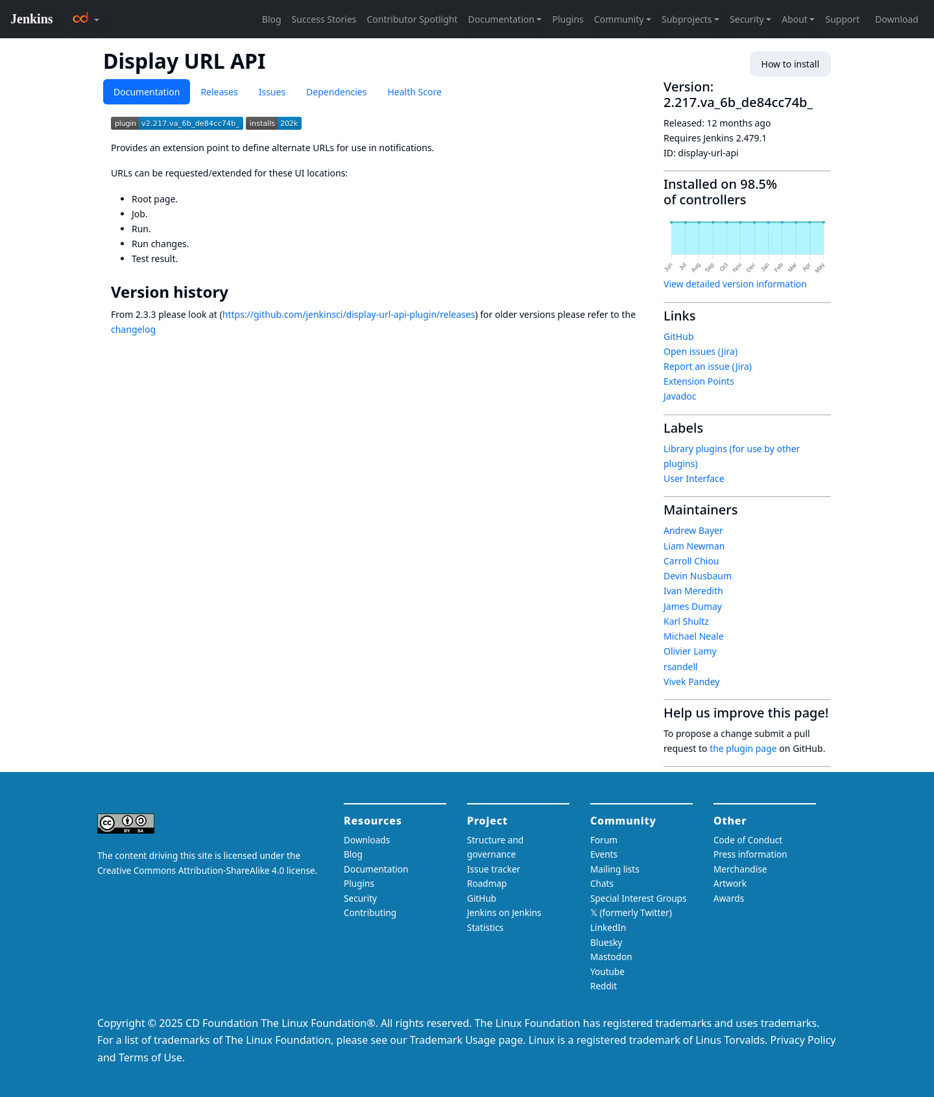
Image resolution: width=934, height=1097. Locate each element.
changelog (133, 329)
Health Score (414, 92)
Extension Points (699, 381)
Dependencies (336, 92)
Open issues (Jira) (700, 351)
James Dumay (693, 606)
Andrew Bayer (693, 530)
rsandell (681, 666)
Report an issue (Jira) (708, 366)
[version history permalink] (237, 292)
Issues (272, 92)
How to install (790, 64)
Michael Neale (694, 636)
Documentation (147, 92)
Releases (218, 92)
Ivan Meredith (693, 591)
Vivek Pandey (691, 681)
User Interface (694, 478)
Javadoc (680, 396)
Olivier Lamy (690, 651)
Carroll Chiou (691, 561)
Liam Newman (694, 546)
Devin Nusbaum (698, 576)
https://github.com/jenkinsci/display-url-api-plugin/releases (348, 314)
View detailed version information (735, 284)
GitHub (679, 336)
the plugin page (743, 748)
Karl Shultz (686, 621)
